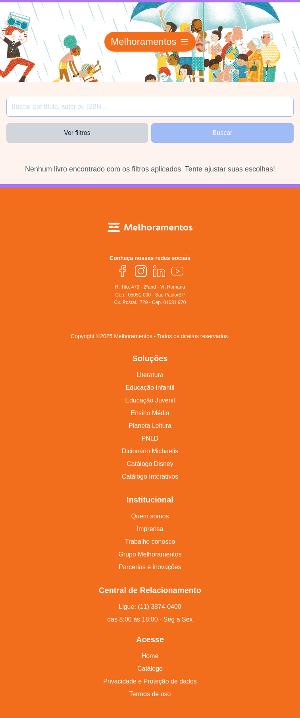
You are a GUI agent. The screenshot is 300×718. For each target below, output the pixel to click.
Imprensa (150, 529)
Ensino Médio (150, 413)
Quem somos (150, 516)
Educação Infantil (150, 387)
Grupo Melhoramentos (149, 554)
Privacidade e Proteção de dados (150, 681)
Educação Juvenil (150, 400)
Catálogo (150, 668)
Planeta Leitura (150, 425)
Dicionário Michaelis (150, 451)
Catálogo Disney (150, 463)
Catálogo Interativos (150, 476)
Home (150, 656)
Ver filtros (77, 132)
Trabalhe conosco (150, 541)
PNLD (150, 438)
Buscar (223, 132)
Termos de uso (150, 694)
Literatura (150, 375)
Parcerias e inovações (150, 567)
